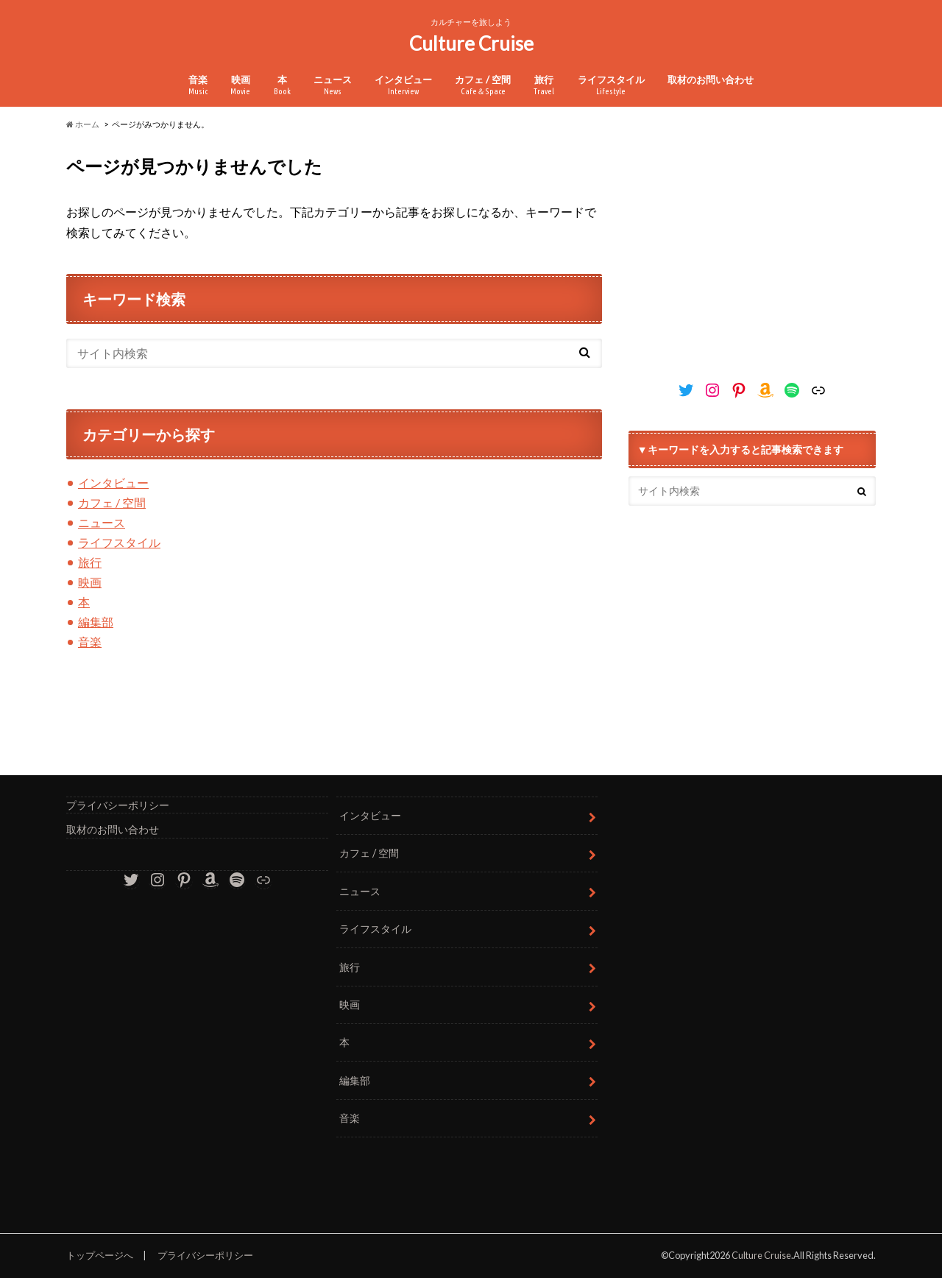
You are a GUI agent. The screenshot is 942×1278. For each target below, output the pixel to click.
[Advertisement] (752, 246)
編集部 (95, 622)
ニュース (333, 85)
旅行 (544, 85)
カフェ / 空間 (483, 85)
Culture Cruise (471, 43)
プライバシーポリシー (117, 805)
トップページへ (99, 1255)
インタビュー (403, 85)
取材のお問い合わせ (710, 79)
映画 (240, 85)
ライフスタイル (611, 85)
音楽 (198, 85)
